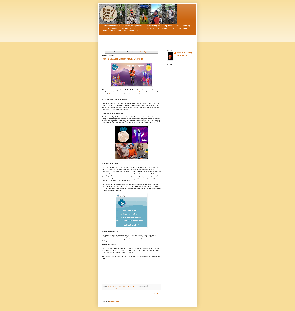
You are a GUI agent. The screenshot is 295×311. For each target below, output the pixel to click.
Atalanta (108, 288)
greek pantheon (131, 288)
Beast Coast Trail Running (184, 53)
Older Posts (157, 294)
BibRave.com (112, 94)
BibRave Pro (142, 92)
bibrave (113, 288)
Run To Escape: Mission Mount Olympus (122, 59)
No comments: (132, 286)
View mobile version (131, 297)
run (149, 288)
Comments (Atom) (114, 301)
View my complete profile (181, 55)
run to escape (154, 288)
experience (124, 288)
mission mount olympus (142, 288)
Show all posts (144, 52)
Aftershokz (146, 173)
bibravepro (118, 288)
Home (127, 294)
